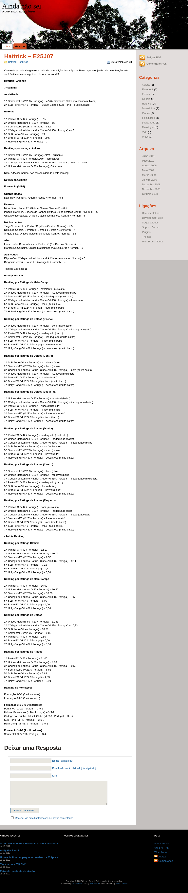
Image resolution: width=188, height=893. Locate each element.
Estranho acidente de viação (17, 871)
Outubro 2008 (150, 193)
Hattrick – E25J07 (28, 56)
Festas (146, 94)
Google (146, 98)
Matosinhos (148, 108)
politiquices (148, 117)
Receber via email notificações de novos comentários (44, 818)
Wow (145, 136)
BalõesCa (94, 884)
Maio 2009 (148, 170)
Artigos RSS (153, 57)
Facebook (147, 89)
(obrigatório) (62, 760)
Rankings (23, 62)
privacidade (148, 122)
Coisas (146, 84)
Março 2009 (149, 174)
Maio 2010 (148, 160)
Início (7, 46)
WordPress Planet (152, 241)
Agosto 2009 (149, 165)
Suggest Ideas (150, 222)
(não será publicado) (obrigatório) (74, 768)
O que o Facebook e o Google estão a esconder (29, 843)
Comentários (165, 860)
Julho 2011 (148, 155)
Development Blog (152, 217)
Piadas (146, 113)
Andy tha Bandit (10, 850)
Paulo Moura (121, 884)
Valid (161, 847)
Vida (144, 132)
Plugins (146, 232)
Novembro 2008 (151, 189)
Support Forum (150, 227)
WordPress (160, 852)
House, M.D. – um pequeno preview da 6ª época (29, 857)
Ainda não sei (21, 6)
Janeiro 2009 (149, 179)
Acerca (20, 46)
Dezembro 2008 (151, 184)
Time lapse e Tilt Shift (13, 864)
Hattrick (12, 62)
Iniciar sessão (162, 843)
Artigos (162, 856)
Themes (146, 236)
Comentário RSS (156, 63)
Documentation (150, 213)
